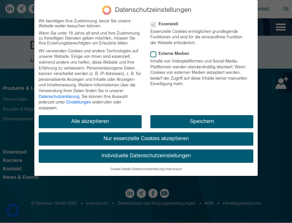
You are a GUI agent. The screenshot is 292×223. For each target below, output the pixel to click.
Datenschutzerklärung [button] (148, 167)
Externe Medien (171, 52)
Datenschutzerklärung (59, 95)
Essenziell (166, 22)
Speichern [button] (202, 119)
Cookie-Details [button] (120, 167)
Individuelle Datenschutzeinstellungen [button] (146, 154)
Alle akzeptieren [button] (90, 119)
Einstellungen (78, 101)
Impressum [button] (173, 167)
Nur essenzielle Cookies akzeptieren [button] (146, 137)
